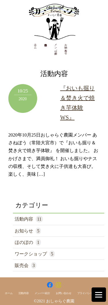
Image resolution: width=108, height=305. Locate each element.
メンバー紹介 (55, 46)
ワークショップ (35, 254)
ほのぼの (28, 242)
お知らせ (28, 231)
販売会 (25, 265)
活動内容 (29, 219)
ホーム (35, 45)
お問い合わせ (66, 47)
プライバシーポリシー (90, 293)
